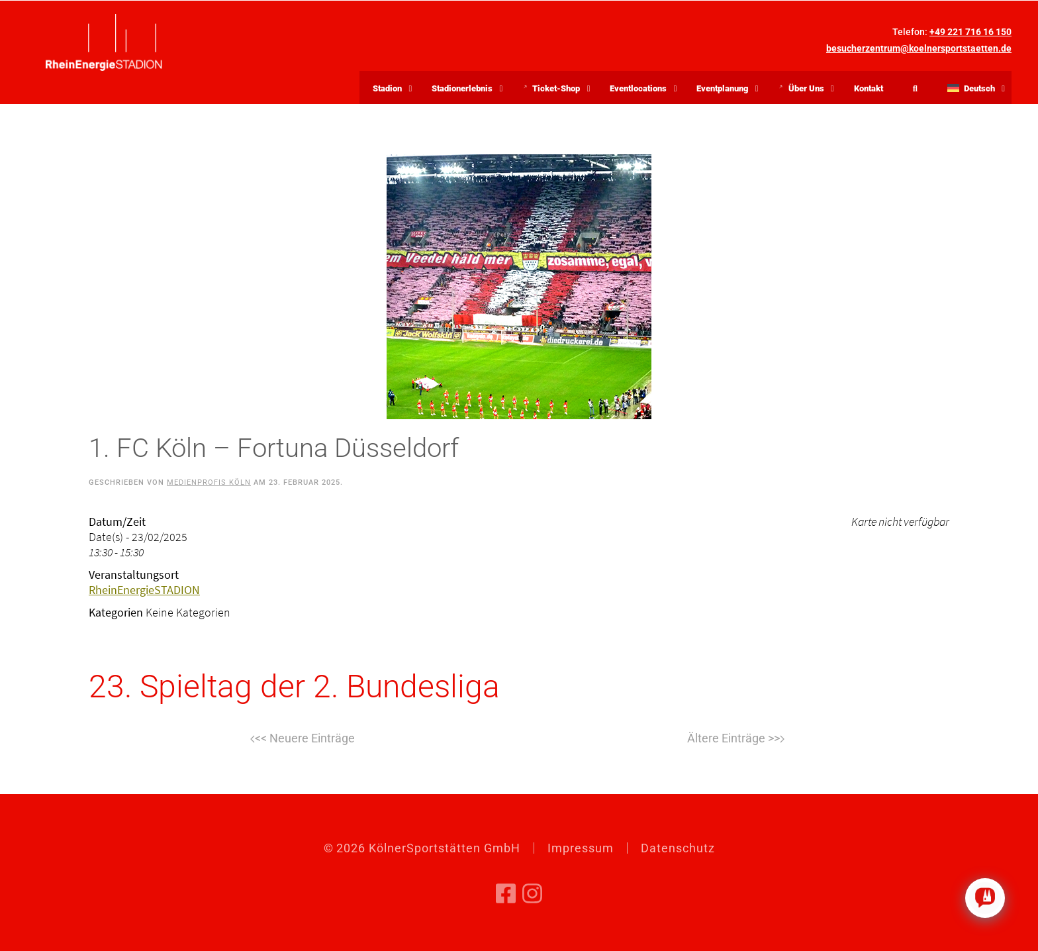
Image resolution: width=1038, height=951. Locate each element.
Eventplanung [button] (722, 88)
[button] (973, 87)
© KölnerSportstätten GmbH (422, 848)
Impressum (580, 848)
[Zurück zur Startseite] (104, 42)
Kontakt (868, 88)
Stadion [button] (387, 88)
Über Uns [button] (809, 90)
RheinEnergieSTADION (144, 589)
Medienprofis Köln (209, 482)
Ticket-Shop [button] (559, 90)
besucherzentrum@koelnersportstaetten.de (919, 48)
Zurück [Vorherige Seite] (302, 739)
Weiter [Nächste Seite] (735, 739)
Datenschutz (678, 848)
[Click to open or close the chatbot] (985, 898)
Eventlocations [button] (638, 88)
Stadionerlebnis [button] (462, 88)
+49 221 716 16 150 (970, 31)
